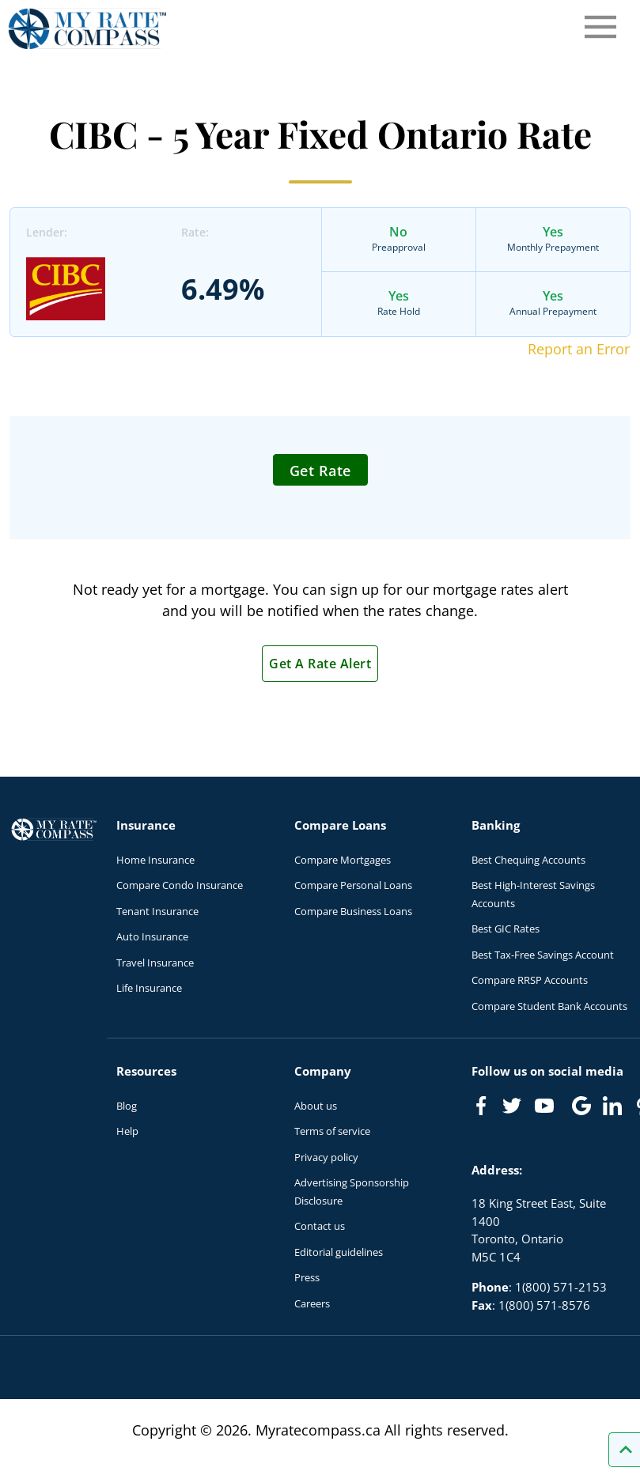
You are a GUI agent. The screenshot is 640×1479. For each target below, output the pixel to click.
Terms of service (332, 1131)
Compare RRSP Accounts (529, 980)
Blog (126, 1106)
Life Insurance (149, 988)
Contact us (319, 1226)
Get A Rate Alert (320, 663)
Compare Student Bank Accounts (549, 1006)
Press (307, 1277)
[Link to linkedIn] (612, 1105)
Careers (312, 1303)
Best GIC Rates (505, 928)
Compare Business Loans (353, 911)
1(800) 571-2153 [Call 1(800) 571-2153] (561, 1287)
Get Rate (320, 470)
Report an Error (579, 348)
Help (127, 1131)
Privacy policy (326, 1157)
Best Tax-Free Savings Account (542, 955)
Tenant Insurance (157, 911)
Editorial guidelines (338, 1252)
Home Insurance (155, 860)
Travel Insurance (155, 962)
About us (315, 1106)
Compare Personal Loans (353, 885)
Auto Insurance (152, 936)
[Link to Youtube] (547, 1109)
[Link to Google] (581, 1105)
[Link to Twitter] (512, 1106)
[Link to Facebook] (480, 1105)
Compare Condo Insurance (179, 885)
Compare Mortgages (342, 860)
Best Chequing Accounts (528, 860)
